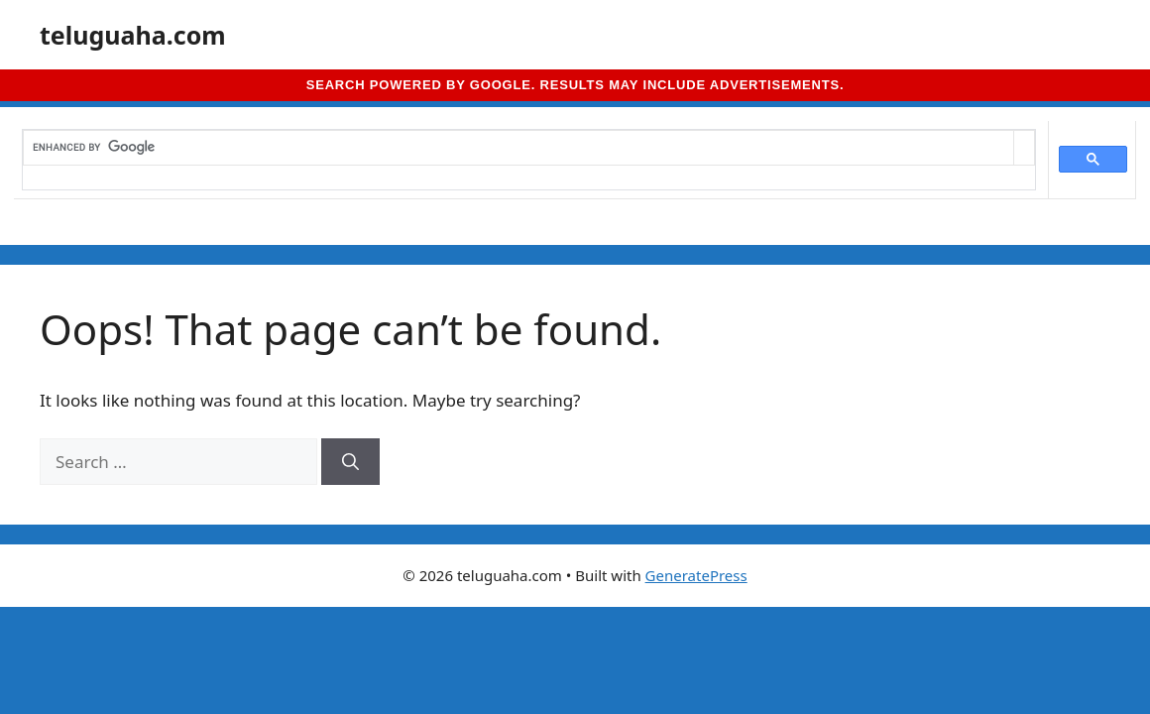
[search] (518, 148)
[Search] (350, 462)
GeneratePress (696, 575)
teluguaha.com (133, 35)
